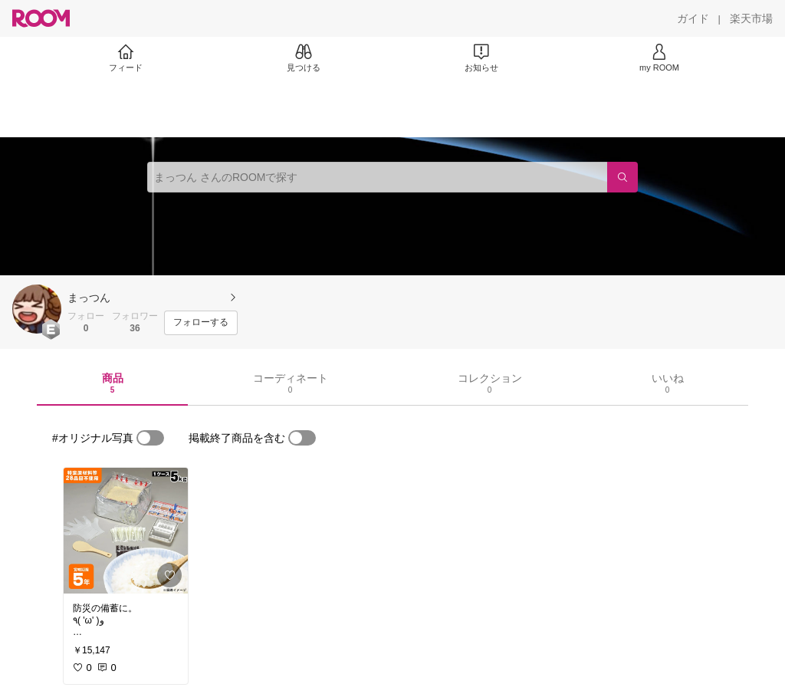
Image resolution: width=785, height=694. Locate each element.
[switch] (150, 438)
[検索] (622, 177)
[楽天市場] (751, 18)
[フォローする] (201, 323)
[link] (126, 531)
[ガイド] (693, 18)
